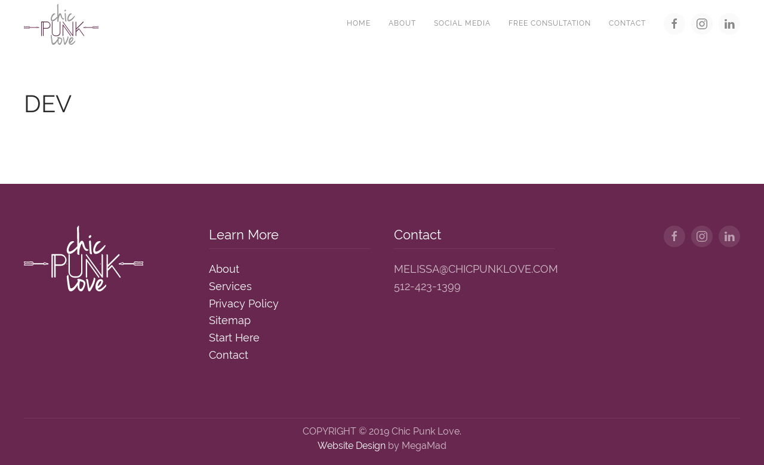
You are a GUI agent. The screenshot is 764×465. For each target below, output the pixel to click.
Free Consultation (550, 23)
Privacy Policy (244, 303)
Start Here (234, 337)
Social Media (462, 23)
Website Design (352, 445)
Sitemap (230, 320)
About (402, 23)
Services (230, 286)
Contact (627, 23)
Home (359, 23)
